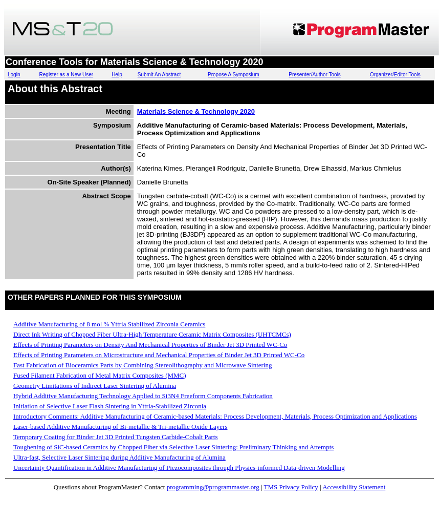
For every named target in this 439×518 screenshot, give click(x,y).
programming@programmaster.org (213, 487)
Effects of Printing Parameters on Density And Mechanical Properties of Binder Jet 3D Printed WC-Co (150, 344)
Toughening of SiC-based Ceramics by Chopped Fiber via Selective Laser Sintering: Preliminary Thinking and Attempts (173, 447)
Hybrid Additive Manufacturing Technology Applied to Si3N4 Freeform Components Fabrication (143, 396)
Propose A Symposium (233, 74)
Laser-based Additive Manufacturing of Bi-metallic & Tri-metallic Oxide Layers (120, 426)
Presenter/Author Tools (315, 74)
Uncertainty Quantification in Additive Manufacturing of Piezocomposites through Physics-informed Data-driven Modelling (179, 467)
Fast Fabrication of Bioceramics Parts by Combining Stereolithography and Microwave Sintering (142, 365)
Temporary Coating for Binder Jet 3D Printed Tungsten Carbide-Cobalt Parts (115, 437)
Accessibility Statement (353, 487)
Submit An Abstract (159, 74)
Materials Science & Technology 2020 (196, 111)
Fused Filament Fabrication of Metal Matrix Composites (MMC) (99, 375)
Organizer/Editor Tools (395, 74)
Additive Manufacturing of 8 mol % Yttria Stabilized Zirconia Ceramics (109, 324)
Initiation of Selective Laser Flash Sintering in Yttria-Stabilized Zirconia (109, 406)
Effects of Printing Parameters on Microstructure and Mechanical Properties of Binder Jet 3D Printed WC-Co (158, 355)
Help (117, 74)
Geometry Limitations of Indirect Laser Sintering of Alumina (94, 385)
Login (14, 74)
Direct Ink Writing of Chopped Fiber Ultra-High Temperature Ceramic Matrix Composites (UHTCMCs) (152, 334)
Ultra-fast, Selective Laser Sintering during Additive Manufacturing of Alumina (119, 457)
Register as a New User (66, 74)
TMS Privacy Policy (291, 487)
